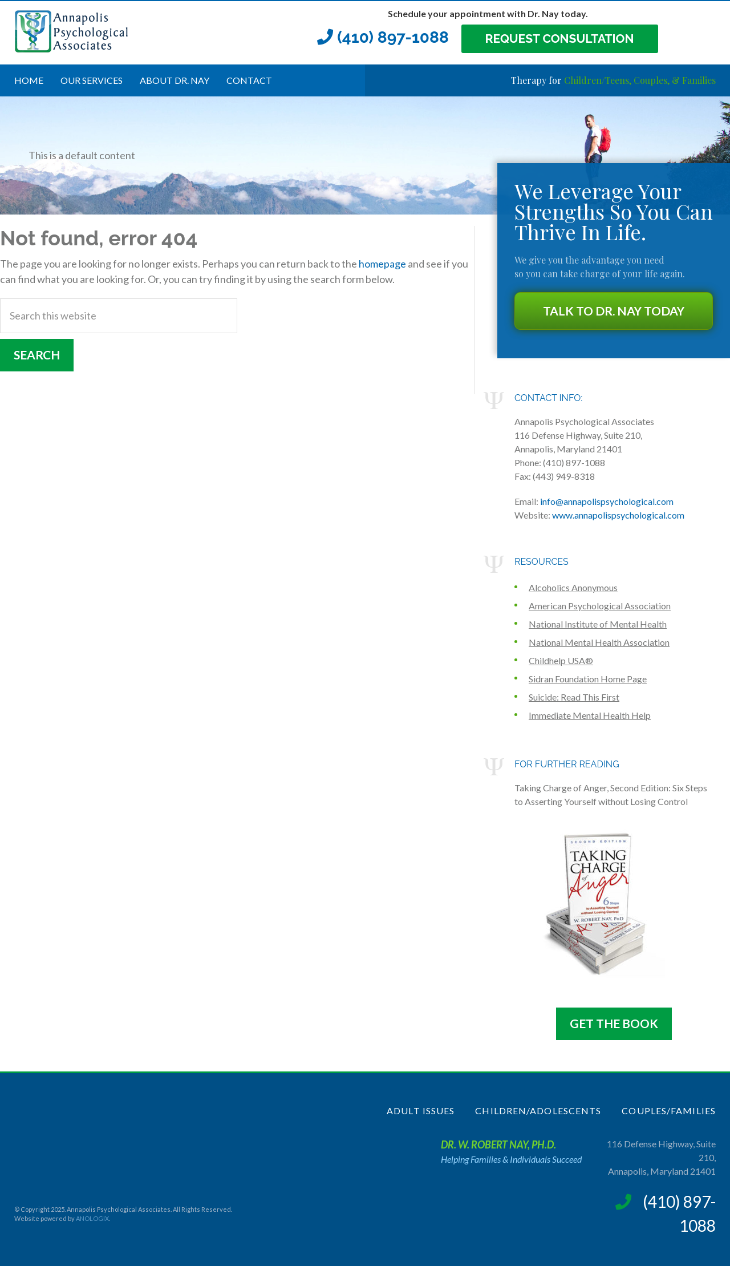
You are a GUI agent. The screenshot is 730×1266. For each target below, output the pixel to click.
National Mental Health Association (599, 642)
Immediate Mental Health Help (590, 715)
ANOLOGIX (92, 1218)
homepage (382, 263)
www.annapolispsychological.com (618, 514)
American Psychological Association (600, 605)
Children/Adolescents (538, 1110)
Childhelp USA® (561, 660)
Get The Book (614, 1023)
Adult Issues (421, 1110)
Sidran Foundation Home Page (588, 678)
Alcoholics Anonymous (573, 587)
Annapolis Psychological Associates (99, 31)
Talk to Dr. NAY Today (613, 311)
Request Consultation (559, 38)
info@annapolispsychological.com (607, 501)
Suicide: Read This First (574, 696)
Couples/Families (669, 1110)
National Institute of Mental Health (598, 623)
